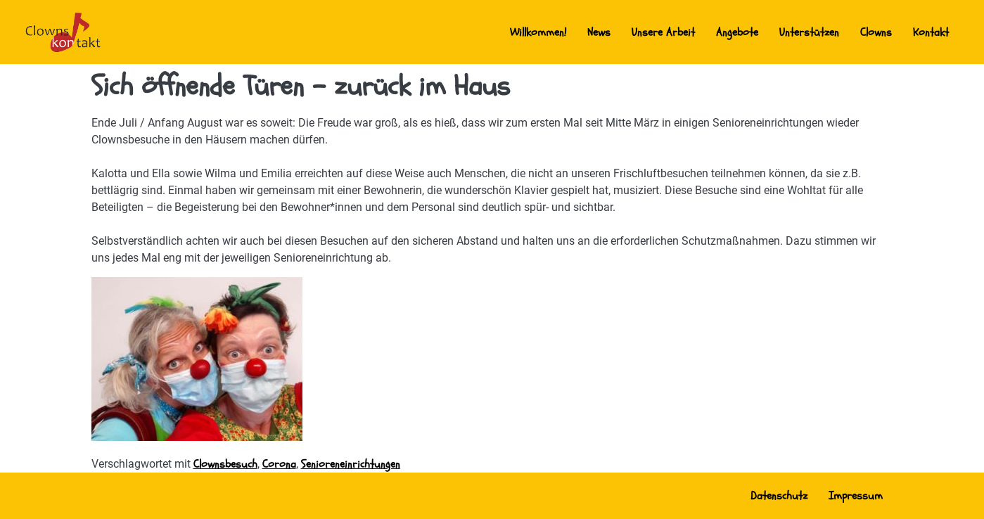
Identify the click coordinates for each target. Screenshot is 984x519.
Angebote (737, 32)
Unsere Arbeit (663, 32)
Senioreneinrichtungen (350, 464)
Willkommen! (538, 32)
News (599, 32)
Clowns (876, 32)
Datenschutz (778, 496)
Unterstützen (809, 32)
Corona (279, 464)
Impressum (856, 496)
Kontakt (931, 32)
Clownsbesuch (225, 464)
